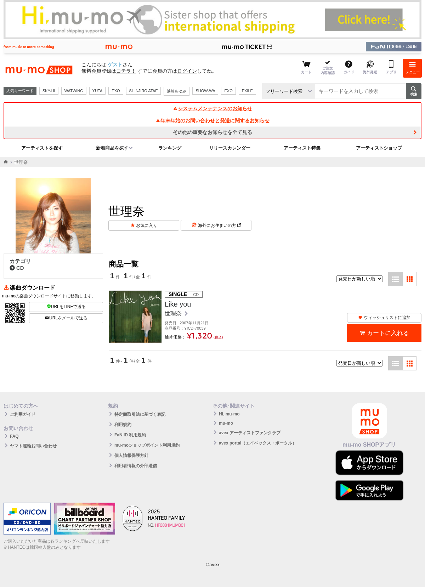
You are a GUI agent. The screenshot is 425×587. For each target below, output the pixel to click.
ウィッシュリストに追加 (384, 317)
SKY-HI (48, 91)
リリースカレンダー (229, 148)
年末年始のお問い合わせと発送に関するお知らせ (212, 120)
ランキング (169, 148)
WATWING (73, 91)
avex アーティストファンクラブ (249, 432)
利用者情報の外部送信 (135, 465)
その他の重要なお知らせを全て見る (212, 132)
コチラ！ (126, 71)
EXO (116, 91)
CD (17, 268)
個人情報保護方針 (131, 455)
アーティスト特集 (302, 148)
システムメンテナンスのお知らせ (212, 108)
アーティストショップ (379, 148)
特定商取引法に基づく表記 (139, 414)
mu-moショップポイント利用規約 (147, 445)
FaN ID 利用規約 (130, 434)
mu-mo (226, 423)
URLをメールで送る (66, 317)
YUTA (97, 91)
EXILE (247, 91)
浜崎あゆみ (176, 91)
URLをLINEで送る (66, 306)
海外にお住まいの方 (219, 225)
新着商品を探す (112, 148)
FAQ (14, 436)
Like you (178, 304)
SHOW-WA (205, 91)
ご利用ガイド (22, 414)
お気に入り (146, 225)
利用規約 (122, 424)
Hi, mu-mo (229, 414)
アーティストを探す (42, 148)
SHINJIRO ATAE (143, 91)
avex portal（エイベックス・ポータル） (257, 443)
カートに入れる (388, 333)
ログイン (187, 71)
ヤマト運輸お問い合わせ (33, 445)
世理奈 (174, 314)
